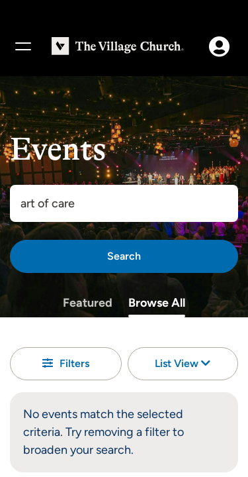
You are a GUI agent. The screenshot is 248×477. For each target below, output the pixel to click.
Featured (87, 302)
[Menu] (22, 46)
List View (182, 363)
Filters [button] (65, 363)
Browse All (156, 302)
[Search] (124, 256)
